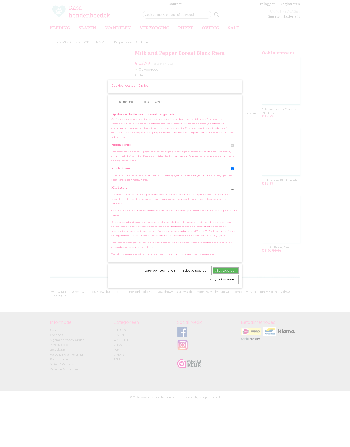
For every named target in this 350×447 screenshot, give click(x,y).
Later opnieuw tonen (159, 275)
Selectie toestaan (195, 275)
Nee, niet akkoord (222, 284)
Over (158, 106)
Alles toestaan (225, 275)
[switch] (232, 149)
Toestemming (123, 106)
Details (144, 106)
